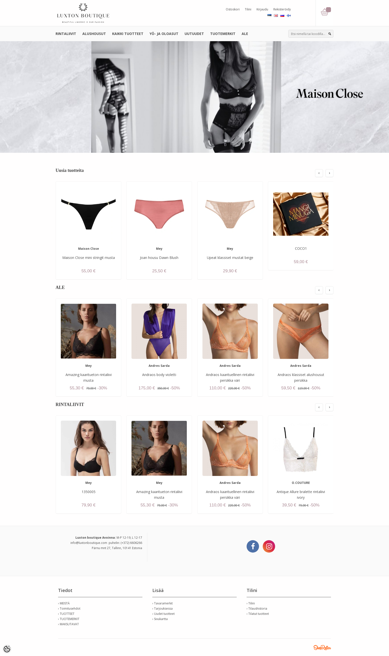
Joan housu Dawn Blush (159, 257)
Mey (159, 249)
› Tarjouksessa (162, 608)
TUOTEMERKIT (222, 33)
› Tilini (251, 603)
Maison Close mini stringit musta (88, 257)
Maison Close (88, 249)
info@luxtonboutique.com (88, 543)
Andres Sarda (159, 366)
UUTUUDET (194, 33)
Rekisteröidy (282, 9)
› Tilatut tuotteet (258, 614)
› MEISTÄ (64, 603)
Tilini (248, 9)
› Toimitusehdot (69, 608)
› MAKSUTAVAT (68, 624)
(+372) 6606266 (131, 543)
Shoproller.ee (322, 647)
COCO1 (301, 248)
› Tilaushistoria (257, 608)
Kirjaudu (262, 9)
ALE (245, 33)
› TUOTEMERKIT (68, 619)
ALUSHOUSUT (94, 33)
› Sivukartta (160, 619)
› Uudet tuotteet (163, 614)
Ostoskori (233, 9)
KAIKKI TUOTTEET (127, 33)
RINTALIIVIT (66, 33)
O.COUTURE (301, 483)
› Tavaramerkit (162, 603)
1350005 (89, 491)
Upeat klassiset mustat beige (230, 257)
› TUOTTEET (66, 614)
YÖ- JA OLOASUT (164, 33)
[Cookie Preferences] (6, 649)
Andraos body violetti (159, 374)
